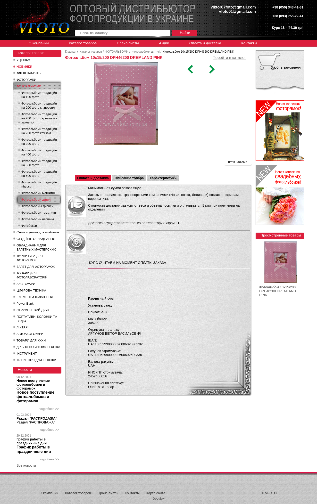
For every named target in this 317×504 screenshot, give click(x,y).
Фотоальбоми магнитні (38, 193)
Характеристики (163, 178)
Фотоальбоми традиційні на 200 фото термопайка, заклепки (39, 118)
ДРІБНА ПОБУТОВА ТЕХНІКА (38, 347)
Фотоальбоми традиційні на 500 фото (39, 163)
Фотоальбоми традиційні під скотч (39, 184)
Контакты (249, 43)
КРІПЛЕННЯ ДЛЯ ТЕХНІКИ (36, 360)
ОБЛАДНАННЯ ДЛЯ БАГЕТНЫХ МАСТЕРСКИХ (36, 247)
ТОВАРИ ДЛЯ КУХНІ (32, 340)
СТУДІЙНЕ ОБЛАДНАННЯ (36, 239)
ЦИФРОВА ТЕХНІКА (31, 290)
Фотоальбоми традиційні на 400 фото (39, 152)
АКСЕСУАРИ (26, 284)
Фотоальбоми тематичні (39, 212)
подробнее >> (49, 409)
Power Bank (25, 303)
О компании (39, 43)
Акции (164, 43)
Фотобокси (29, 226)
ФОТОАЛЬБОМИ (29, 86)
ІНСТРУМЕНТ (27, 353)
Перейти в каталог (229, 58)
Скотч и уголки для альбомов (38, 232)
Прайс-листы (128, 43)
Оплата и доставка (205, 43)
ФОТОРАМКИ (26, 79)
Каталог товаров (83, 43)
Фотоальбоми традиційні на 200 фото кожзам (39, 131)
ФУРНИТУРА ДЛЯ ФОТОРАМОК (30, 258)
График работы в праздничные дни (32, 441)
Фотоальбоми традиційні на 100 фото (39, 95)
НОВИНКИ (24, 66)
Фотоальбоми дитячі (36, 199)
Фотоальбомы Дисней (37, 206)
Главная (70, 51)
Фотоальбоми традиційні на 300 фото (39, 142)
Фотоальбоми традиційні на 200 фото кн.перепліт (39, 105)
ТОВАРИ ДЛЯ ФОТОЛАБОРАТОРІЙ (32, 275)
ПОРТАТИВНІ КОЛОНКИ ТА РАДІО (37, 319)
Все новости (26, 465)
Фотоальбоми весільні (37, 219)
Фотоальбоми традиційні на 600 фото (39, 174)
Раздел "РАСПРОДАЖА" (37, 418)
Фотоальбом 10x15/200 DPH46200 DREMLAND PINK (277, 291)
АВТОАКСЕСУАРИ (30, 334)
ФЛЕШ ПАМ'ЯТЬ (29, 73)
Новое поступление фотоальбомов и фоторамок (33, 384)
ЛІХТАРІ (22, 327)
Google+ (158, 498)
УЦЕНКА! (23, 60)
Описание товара (129, 178)
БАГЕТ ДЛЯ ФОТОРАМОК (36, 266)
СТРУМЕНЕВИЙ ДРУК (33, 310)
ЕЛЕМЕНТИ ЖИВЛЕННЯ (35, 297)
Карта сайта (155, 493)
